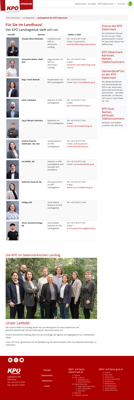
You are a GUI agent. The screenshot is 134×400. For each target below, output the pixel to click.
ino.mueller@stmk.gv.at (83, 164)
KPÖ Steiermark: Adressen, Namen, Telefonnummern (113, 57)
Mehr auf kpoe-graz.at (111, 369)
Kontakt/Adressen (111, 386)
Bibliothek (81, 391)
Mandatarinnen (83, 380)
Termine (77, 375)
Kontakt (92, 3)
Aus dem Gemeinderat (112, 379)
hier (107, 101)
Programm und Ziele (81, 395)
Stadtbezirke (109, 381)
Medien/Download (80, 384)
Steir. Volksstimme (84, 389)
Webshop (77, 393)
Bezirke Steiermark (84, 382)
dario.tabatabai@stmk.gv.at (79, 105)
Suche (47, 386)
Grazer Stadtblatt (110, 388)
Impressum (47, 380)
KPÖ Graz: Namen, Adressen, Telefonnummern (113, 113)
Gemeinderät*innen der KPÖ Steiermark (113, 74)
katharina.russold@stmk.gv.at (80, 187)
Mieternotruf (109, 377)
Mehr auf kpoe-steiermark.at (76, 370)
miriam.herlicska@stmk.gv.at (79, 126)
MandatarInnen (110, 384)
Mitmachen (80, 3)
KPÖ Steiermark (106, 3)
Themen (121, 3)
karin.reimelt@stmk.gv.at (84, 82)
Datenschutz (47, 375)
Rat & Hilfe (108, 375)
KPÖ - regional (79, 377)
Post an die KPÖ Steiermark (112, 27)
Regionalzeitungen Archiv (86, 386)
